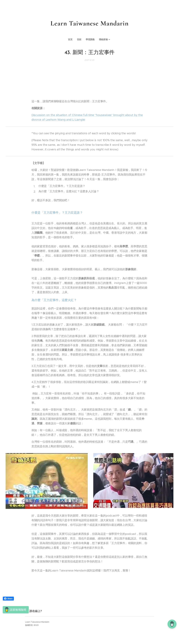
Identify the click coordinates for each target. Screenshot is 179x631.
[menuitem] (82, 39)
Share (8, 598)
